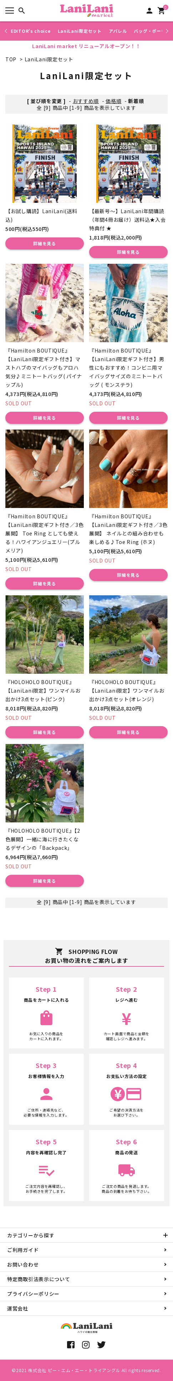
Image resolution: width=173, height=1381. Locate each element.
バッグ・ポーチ (150, 31)
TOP (10, 59)
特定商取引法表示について (38, 1279)
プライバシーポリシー (33, 1293)
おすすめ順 (86, 100)
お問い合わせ (23, 1264)
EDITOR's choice (31, 31)
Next (166, 31)
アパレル (118, 31)
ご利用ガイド (23, 1249)
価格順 (113, 100)
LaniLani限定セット (80, 31)
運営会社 (17, 1308)
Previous (7, 31)
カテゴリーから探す (30, 1235)
